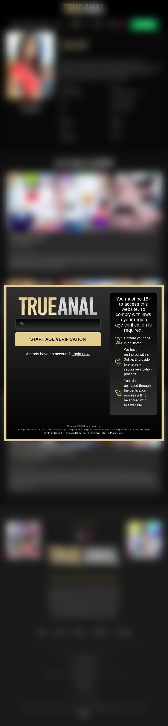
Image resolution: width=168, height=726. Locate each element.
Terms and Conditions (76, 433)
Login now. (81, 354)
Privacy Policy (117, 433)
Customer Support (53, 433)
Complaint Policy (98, 433)
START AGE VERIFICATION (58, 339)
